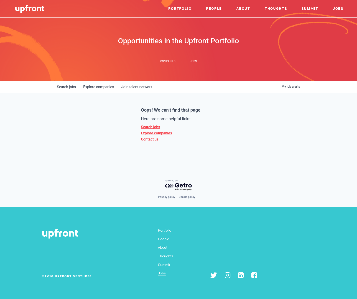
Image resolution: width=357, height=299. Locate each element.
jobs (66, 87)
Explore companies (156, 133)
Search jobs (150, 127)
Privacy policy (166, 197)
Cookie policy (187, 197)
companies (98, 87)
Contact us (149, 139)
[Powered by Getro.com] (178, 185)
